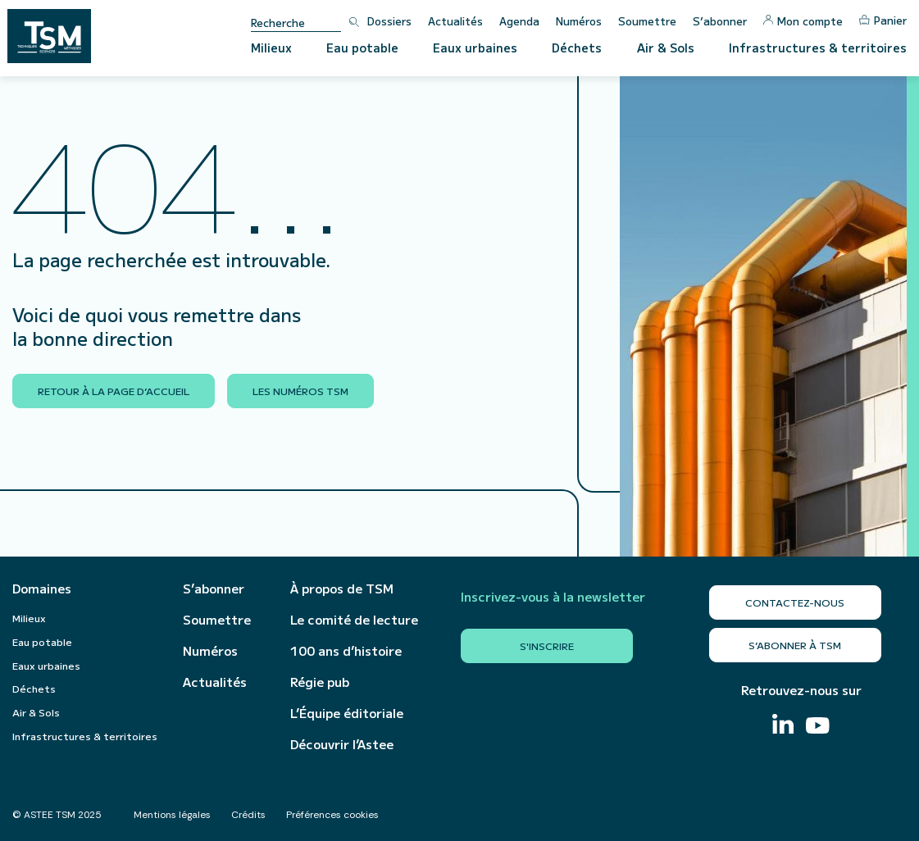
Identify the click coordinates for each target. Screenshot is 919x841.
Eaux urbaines (475, 47)
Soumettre (647, 21)
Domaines (41, 588)
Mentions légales (172, 814)
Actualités (455, 21)
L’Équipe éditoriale (346, 713)
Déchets (577, 47)
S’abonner (720, 21)
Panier (883, 20)
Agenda (519, 21)
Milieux (271, 47)
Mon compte (803, 21)
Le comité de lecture (354, 619)
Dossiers (389, 21)
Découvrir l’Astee (342, 744)
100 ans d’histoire (346, 650)
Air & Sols (665, 47)
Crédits (248, 814)
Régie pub (319, 682)
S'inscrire (547, 645)
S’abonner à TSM (794, 645)
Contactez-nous (794, 602)
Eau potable (362, 47)
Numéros (579, 21)
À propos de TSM (342, 588)
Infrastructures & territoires (818, 47)
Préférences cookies (332, 814)
